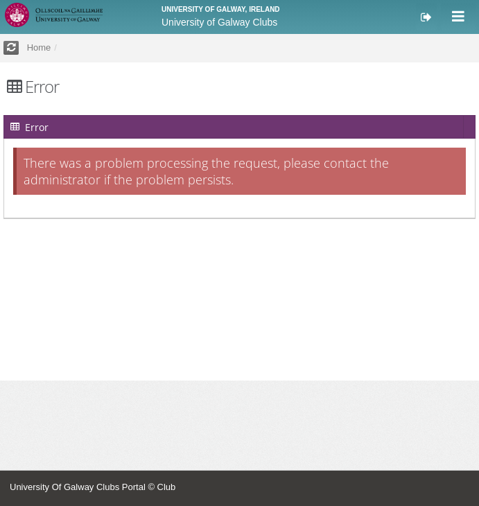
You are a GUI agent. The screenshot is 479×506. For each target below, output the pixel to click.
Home (39, 47)
